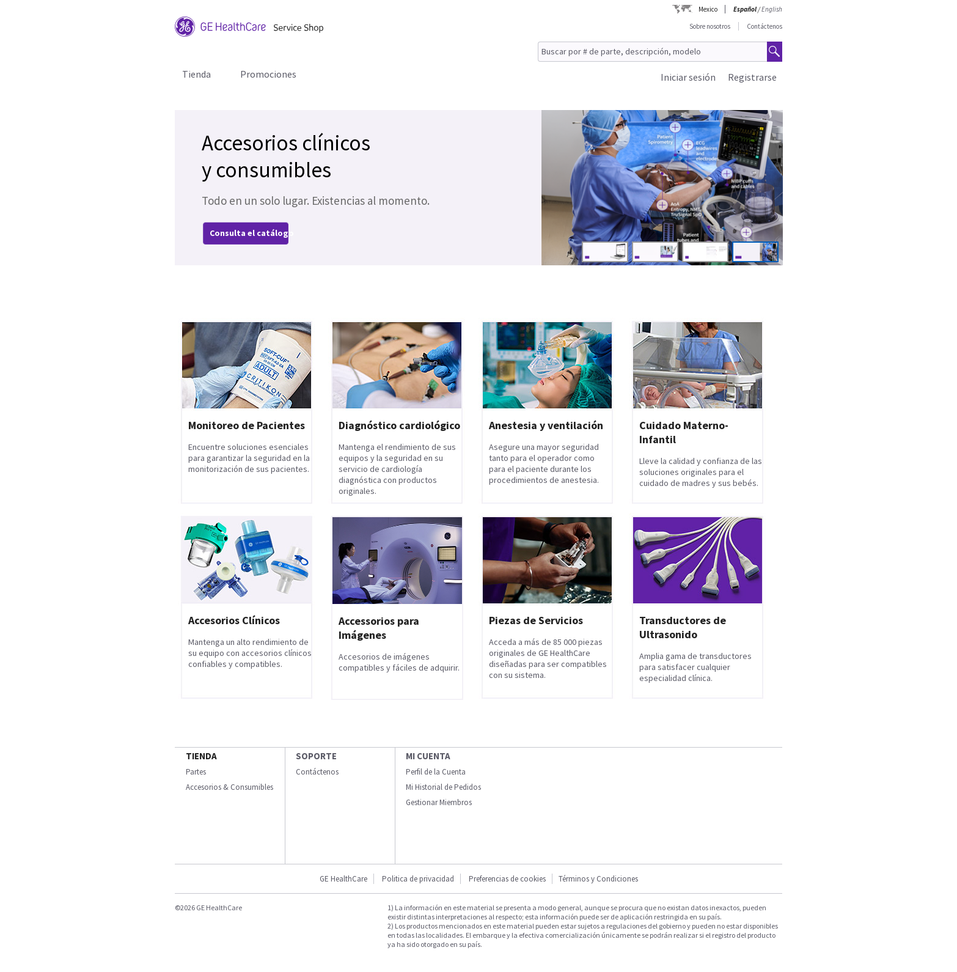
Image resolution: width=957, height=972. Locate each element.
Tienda (196, 74)
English (771, 9)
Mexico (707, 9)
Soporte (316, 756)
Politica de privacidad (418, 879)
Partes (196, 772)
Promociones (268, 74)
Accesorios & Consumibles (229, 787)
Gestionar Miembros (439, 802)
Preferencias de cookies (507, 879)
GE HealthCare (343, 879)
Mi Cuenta (428, 756)
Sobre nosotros (709, 26)
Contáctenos (764, 26)
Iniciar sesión (688, 77)
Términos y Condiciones (598, 879)
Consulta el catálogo (252, 232)
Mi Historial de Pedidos (443, 787)
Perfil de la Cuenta (436, 772)
